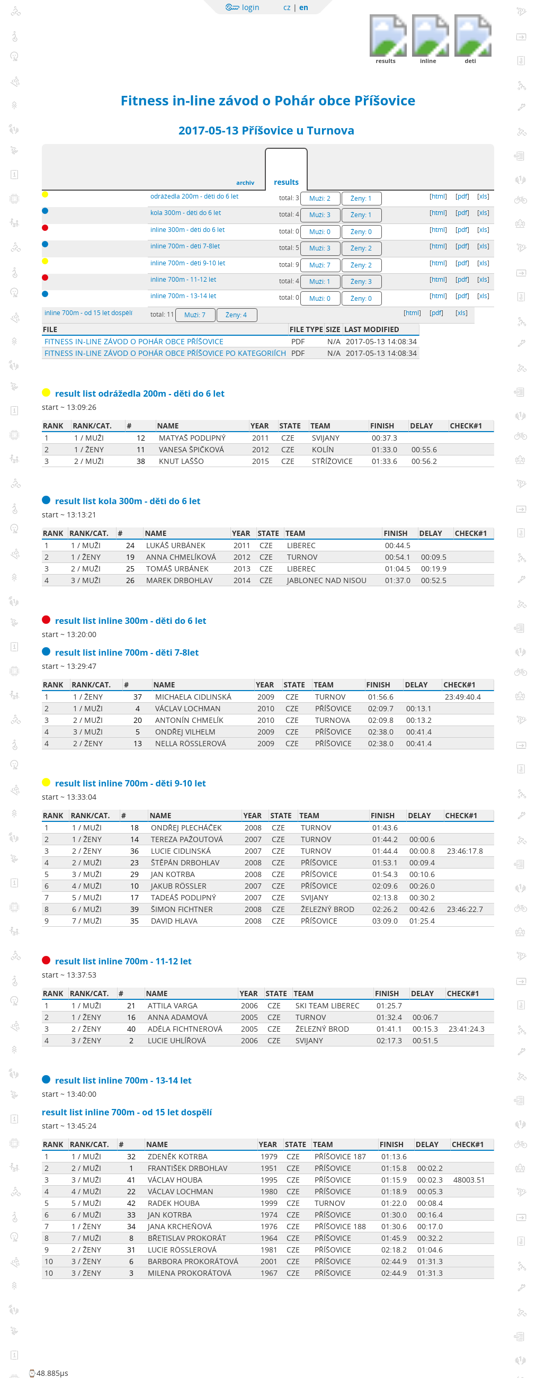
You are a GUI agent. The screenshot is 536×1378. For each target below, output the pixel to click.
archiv (245, 182)
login (251, 7)
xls (483, 196)
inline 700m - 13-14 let (183, 295)
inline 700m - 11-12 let (183, 279)
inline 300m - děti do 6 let (187, 229)
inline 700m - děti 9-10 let (187, 262)
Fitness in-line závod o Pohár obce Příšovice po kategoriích (165, 353)
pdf (462, 196)
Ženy (361, 198)
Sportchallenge (135, 33)
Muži (319, 198)
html (438, 196)
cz (287, 7)
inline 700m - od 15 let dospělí (88, 312)
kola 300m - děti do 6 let (185, 212)
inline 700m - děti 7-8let (185, 245)
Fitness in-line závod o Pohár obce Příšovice (268, 100)
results (286, 182)
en (303, 7)
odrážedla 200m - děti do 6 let (194, 196)
